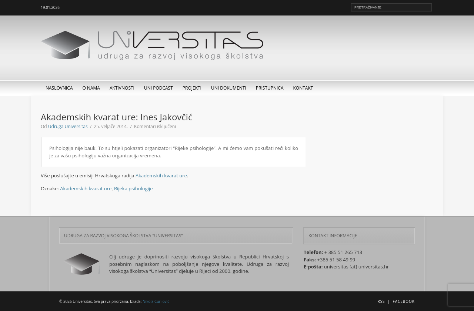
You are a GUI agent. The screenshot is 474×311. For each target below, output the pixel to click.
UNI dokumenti (228, 88)
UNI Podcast (158, 88)
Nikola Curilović (156, 301)
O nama (91, 88)
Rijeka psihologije (133, 188)
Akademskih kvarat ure (161, 175)
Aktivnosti (122, 88)
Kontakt (303, 88)
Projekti (192, 88)
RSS (381, 301)
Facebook (404, 301)
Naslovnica (59, 88)
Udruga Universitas (68, 126)
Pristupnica (270, 88)
